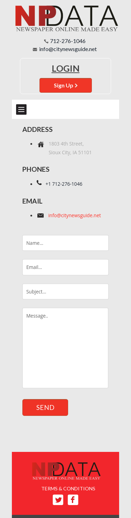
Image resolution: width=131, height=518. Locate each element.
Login (66, 68)
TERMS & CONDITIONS (68, 488)
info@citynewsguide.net (68, 48)
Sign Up (66, 85)
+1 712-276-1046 (63, 183)
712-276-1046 (68, 40)
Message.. (65, 348)
